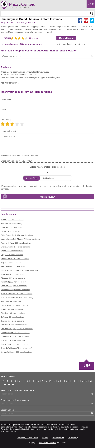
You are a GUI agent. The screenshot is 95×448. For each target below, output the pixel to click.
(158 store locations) (17, 297)
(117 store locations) (12, 321)
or (47, 173)
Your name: (7, 99)
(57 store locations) (15, 336)
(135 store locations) (13, 313)
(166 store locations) (16, 243)
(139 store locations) (14, 305)
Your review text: (9, 131)
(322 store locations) (19, 270)
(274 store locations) (13, 266)
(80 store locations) (11, 223)
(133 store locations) (12, 251)
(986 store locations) (16, 352)
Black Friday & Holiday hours (27, 438)
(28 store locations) (12, 317)
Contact (45, 438)
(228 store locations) (13, 278)
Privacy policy (73, 438)
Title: (4, 109)
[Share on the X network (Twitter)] (92, 20)
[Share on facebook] (80, 20)
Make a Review (66, 38)
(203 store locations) (13, 282)
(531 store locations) (11, 262)
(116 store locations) (17, 329)
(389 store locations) (14, 325)
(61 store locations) (16, 348)
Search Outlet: (7, 410)
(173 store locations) (12, 219)
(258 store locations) (17, 235)
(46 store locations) (15, 333)
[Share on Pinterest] (86, 20)
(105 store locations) (12, 309)
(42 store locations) (20, 239)
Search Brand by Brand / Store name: (18, 390)
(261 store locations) (16, 294)
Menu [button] (91, 4)
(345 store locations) (12, 255)
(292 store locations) (15, 259)
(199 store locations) (14, 344)
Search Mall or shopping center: (15, 400)
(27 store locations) (12, 274)
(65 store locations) (12, 227)
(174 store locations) (15, 247)
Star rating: (7, 120)
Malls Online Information (47, 443)
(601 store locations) (11, 231)
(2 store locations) (14, 286)
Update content (58, 438)
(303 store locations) (15, 290)
